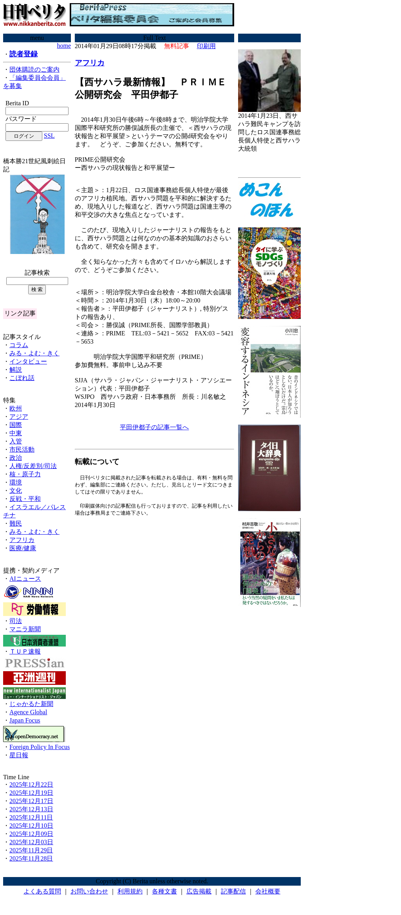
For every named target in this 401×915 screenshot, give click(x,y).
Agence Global (28, 712)
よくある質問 (42, 891)
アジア (18, 416)
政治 (15, 457)
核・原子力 (25, 474)
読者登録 (23, 54)
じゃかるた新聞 (31, 704)
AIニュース (25, 578)
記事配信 (233, 891)
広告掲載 (198, 891)
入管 (15, 441)
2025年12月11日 (31, 817)
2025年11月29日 (31, 850)
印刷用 (206, 46)
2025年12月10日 (31, 825)
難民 (15, 523)
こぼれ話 (21, 378)
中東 (15, 433)
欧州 (15, 408)
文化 (15, 490)
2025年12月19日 (31, 792)
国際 (15, 424)
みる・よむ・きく (34, 353)
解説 (15, 369)
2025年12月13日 (31, 809)
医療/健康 (22, 548)
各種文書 (164, 891)
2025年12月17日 (31, 801)
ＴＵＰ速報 (25, 651)
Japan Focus (24, 720)
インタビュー (28, 361)
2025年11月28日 (31, 858)
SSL (49, 135)
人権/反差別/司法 (33, 466)
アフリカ (21, 540)
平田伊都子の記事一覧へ (154, 427)
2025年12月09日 (31, 833)
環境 (15, 482)
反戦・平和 (25, 498)
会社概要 (267, 891)
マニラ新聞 (25, 629)
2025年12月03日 (31, 842)
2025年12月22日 (31, 784)
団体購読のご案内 (34, 69)
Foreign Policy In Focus (39, 747)
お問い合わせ (89, 891)
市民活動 (21, 449)
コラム (18, 345)
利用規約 (130, 891)
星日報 (18, 755)
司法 (15, 621)
